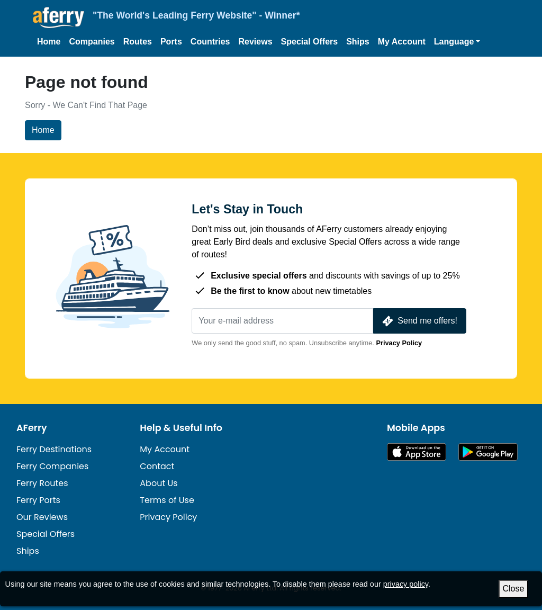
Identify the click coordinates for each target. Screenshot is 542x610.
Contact (157, 466)
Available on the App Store (416, 452)
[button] (457, 41)
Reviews (256, 41)
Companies (91, 41)
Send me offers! (418, 321)
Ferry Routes (42, 483)
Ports (171, 41)
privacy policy (405, 584)
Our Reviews (42, 517)
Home (48, 41)
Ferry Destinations (54, 449)
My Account (402, 41)
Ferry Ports (38, 500)
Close (514, 588)
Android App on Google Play (488, 452)
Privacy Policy (399, 343)
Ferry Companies (52, 466)
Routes (137, 41)
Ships (357, 41)
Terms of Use (167, 500)
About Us (158, 483)
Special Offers (309, 41)
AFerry (31, 427)
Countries (210, 41)
